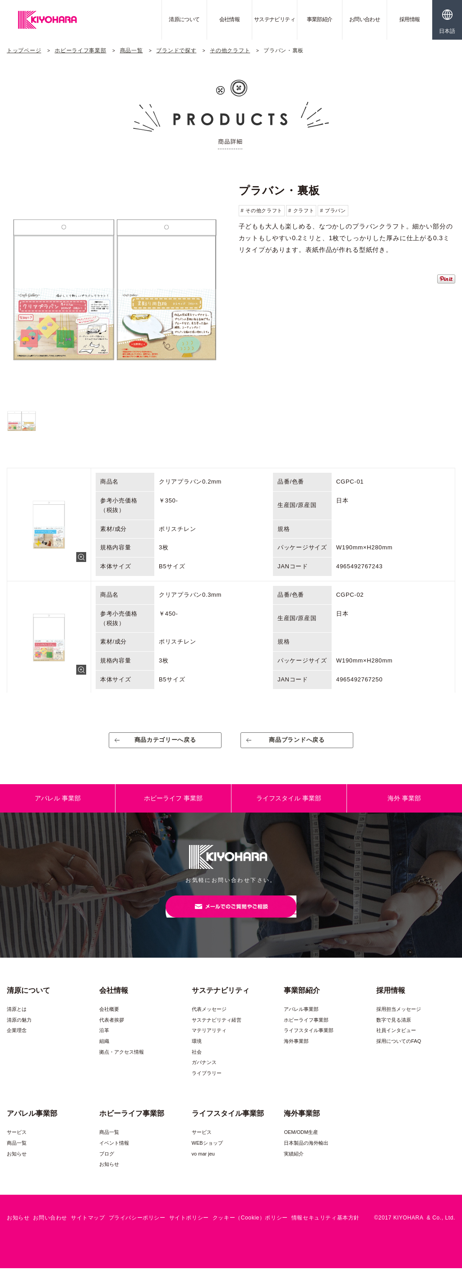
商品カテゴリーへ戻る (165, 743)
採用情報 (409, 19)
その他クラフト (230, 50)
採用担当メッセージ (398, 1020)
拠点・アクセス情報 (121, 1062)
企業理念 (17, 1041)
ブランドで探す (176, 50)
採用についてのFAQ (398, 1052)
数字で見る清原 (393, 1030)
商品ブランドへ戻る (297, 743)
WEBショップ (207, 1153)
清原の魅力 (19, 1030)
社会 (197, 1062)
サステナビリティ (274, 19)
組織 (104, 1052)
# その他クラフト (261, 210)
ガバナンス (204, 1073)
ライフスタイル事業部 (308, 1041)
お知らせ (17, 1164)
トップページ (24, 50)
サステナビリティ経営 (216, 1030)
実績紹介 (294, 1164)
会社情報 (229, 19)
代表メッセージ (209, 1020)
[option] (115, 289)
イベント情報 (114, 1153)
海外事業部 (296, 1052)
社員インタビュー (396, 1041)
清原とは (17, 1020)
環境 (197, 1052)
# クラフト (301, 210)
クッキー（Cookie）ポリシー (250, 1228)
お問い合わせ (364, 19)
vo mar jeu (203, 1164)
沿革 (104, 1041)
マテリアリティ (209, 1041)
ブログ (106, 1164)
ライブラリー (207, 1084)
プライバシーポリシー (137, 1228)
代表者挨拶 (111, 1030)
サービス (17, 1143)
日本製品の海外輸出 (306, 1153)
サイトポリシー (189, 1228)
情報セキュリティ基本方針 (325, 1228)
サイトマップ (88, 1228)
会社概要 (109, 1020)
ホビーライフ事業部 (80, 50)
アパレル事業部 (301, 1020)
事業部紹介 (320, 19)
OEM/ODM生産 (301, 1143)
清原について (184, 19)
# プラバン (333, 210)
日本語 (447, 31)
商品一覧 (131, 50)
